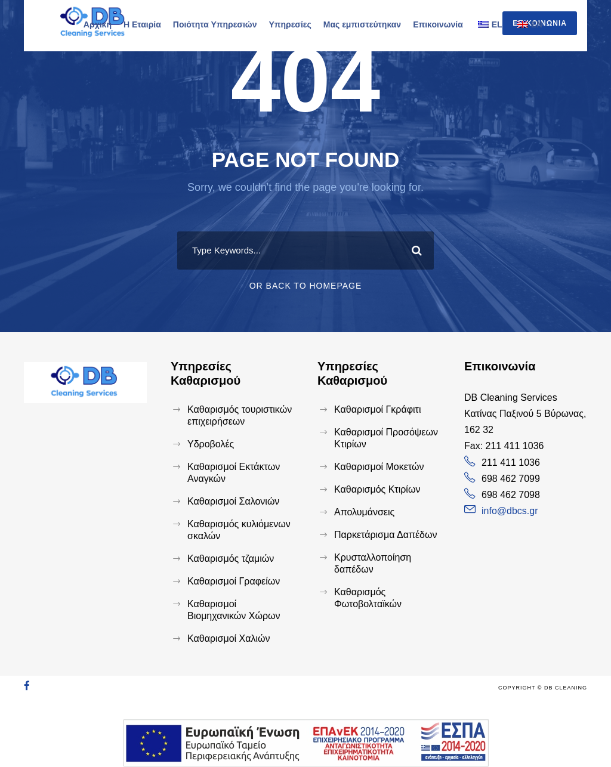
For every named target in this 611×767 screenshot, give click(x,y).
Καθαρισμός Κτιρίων (377, 489)
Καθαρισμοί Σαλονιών (233, 501)
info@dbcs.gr (510, 511)
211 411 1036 (511, 462)
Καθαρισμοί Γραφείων (233, 581)
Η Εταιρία (142, 24)
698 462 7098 (511, 495)
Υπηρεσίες (290, 24)
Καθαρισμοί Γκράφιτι (377, 409)
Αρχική (98, 24)
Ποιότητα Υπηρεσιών (215, 24)
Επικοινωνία (438, 24)
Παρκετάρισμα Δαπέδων (385, 535)
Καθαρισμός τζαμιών (230, 558)
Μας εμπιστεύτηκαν (362, 24)
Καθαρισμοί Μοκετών (379, 467)
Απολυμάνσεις (364, 512)
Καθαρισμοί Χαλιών (228, 638)
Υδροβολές (210, 444)
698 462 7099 (511, 479)
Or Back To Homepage (305, 285)
